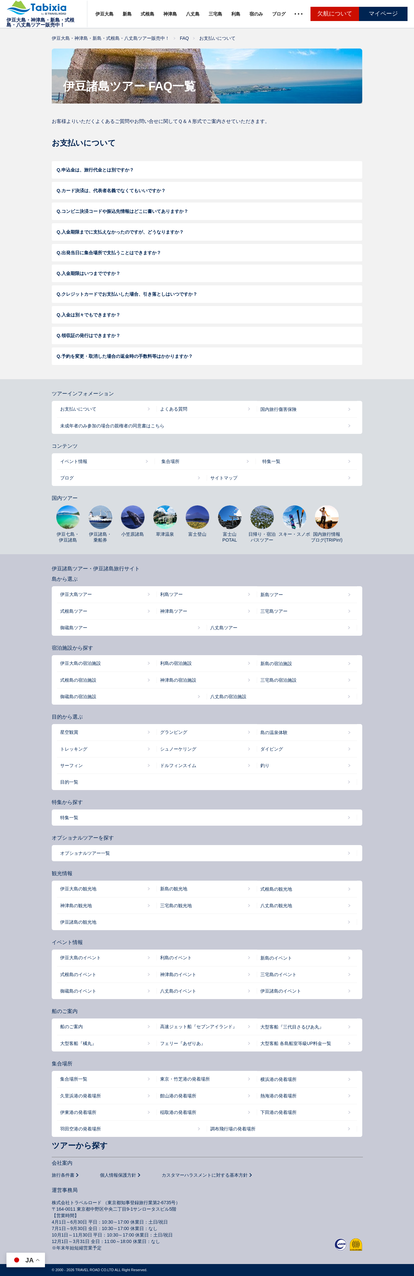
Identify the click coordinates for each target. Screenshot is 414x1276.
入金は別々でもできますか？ (90, 314)
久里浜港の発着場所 (80, 1095)
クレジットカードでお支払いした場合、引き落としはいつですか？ (129, 294)
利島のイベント (176, 957)
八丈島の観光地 (276, 905)
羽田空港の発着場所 (80, 1128)
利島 (235, 13)
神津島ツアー (173, 611)
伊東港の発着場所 (78, 1112)
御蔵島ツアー (73, 627)
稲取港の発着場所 (178, 1112)
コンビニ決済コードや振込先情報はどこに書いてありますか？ (124, 211)
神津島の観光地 (76, 905)
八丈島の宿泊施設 (228, 696)
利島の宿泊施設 (176, 663)
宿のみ (256, 13)
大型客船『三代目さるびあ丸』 (292, 1026)
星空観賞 (69, 732)
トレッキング (73, 749)
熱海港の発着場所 (278, 1095)
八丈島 (193, 13)
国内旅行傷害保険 (278, 409)
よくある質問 (173, 409)
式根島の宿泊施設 (78, 680)
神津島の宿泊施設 (178, 680)
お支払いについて (78, 409)
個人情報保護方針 (118, 1175)
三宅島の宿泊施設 (278, 680)
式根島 (147, 13)
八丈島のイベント (178, 991)
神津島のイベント (178, 974)
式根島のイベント (78, 974)
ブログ (279, 13)
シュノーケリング (178, 749)
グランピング (173, 732)
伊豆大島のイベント (80, 957)
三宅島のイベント (278, 974)
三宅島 (215, 13)
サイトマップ (223, 477)
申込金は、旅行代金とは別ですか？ (97, 169)
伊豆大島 (104, 13)
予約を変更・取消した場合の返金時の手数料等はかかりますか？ (127, 356)
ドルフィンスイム (178, 765)
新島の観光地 (173, 888)
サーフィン (71, 765)
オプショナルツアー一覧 (85, 853)
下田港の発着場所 (278, 1112)
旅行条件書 (63, 1175)
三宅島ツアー (274, 611)
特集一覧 (271, 461)
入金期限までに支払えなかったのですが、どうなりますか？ (122, 232)
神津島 (170, 13)
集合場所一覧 (73, 1079)
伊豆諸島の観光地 (78, 922)
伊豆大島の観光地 (78, 888)
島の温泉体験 (274, 732)
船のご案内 (71, 1026)
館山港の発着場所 (178, 1095)
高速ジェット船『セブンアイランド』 (198, 1026)
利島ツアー (171, 594)
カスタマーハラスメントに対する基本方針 (205, 1175)
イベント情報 (73, 461)
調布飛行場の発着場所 (233, 1128)
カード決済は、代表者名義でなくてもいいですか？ (113, 190)
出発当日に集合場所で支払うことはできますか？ (111, 252)
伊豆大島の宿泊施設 (80, 663)
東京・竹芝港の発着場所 (185, 1079)
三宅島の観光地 (176, 905)
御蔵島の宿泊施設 (78, 696)
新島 (127, 13)
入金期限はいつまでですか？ (90, 273)
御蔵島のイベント (78, 991)
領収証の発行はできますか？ (90, 335)
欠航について (334, 13)
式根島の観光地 (276, 889)
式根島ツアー (73, 611)
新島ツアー (271, 594)
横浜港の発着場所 (278, 1079)
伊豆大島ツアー (76, 594)
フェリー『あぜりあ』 (182, 1043)
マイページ (383, 13)
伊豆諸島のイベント (280, 991)
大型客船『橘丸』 (78, 1043)
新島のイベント (276, 958)
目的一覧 (69, 782)
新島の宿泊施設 (276, 663)
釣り (264, 765)
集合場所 (170, 461)
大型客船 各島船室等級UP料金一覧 (295, 1043)
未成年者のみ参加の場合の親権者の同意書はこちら (112, 425)
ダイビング (271, 749)
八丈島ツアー (223, 627)
